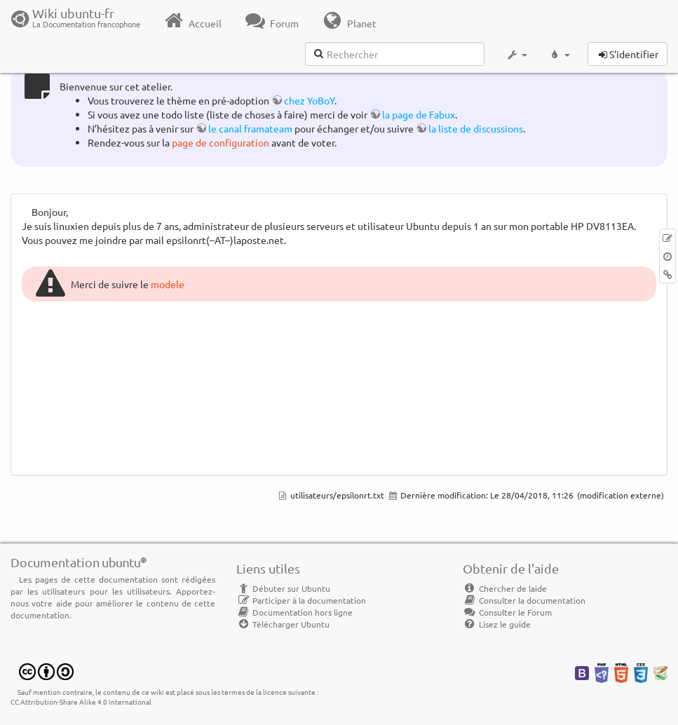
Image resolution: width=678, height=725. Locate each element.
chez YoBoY (309, 100)
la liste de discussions (475, 128)
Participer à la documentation (301, 600)
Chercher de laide (505, 588)
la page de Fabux (418, 114)
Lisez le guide (497, 624)
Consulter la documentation (524, 600)
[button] (516, 54)
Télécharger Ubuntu (283, 624)
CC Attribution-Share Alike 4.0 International (81, 701)
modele (167, 284)
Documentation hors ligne (294, 612)
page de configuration (220, 142)
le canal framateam (250, 128)
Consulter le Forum (507, 612)
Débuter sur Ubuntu (283, 588)
